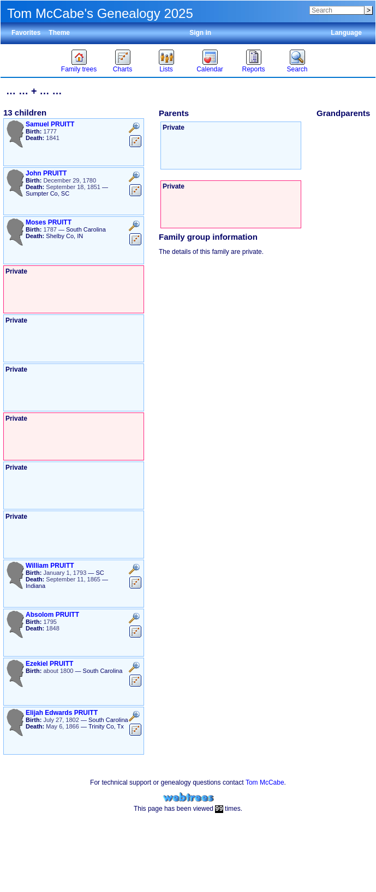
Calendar (209, 69)
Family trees (79, 69)
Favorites (25, 33)
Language (346, 33)
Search (297, 69)
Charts (122, 69)
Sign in (200, 33)
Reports (253, 69)
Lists (166, 69)
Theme (59, 33)
